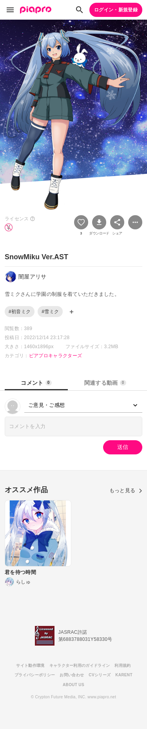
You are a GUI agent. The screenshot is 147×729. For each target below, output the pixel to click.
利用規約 (122, 665)
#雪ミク (50, 311)
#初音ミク (20, 311)
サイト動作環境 (30, 665)
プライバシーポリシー (35, 675)
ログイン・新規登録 (116, 10)
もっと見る (125, 490)
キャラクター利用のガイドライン (79, 665)
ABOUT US (73, 685)
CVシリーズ (100, 675)
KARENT (123, 675)
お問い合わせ (72, 675)
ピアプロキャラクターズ (55, 355)
